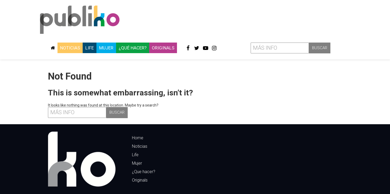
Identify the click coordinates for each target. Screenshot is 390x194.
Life (89, 47)
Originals (163, 47)
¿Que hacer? (143, 171)
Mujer (106, 47)
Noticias (70, 47)
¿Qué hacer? (133, 47)
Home (137, 137)
